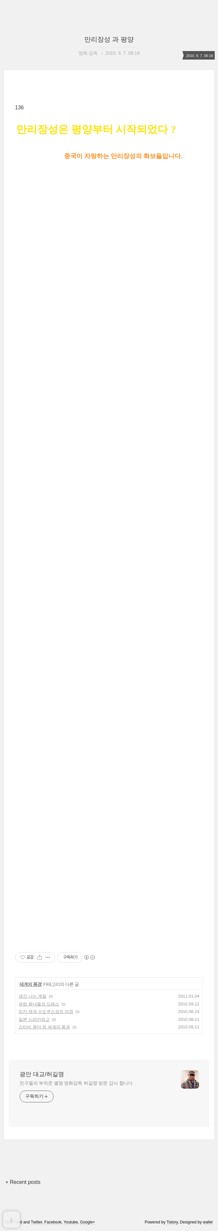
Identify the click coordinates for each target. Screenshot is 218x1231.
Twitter (36, 1222)
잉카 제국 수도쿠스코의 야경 (46, 1011)
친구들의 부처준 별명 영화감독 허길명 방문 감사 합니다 (76, 1083)
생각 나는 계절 (32, 996)
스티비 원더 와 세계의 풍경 (44, 1026)
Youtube (71, 1222)
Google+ (87, 1222)
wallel (208, 1222)
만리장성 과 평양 (109, 39)
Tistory (172, 1222)
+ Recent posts (22, 1182)
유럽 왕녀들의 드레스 (39, 1004)
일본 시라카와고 (34, 1019)
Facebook (53, 1222)
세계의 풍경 (30, 984)
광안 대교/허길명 (42, 1074)
